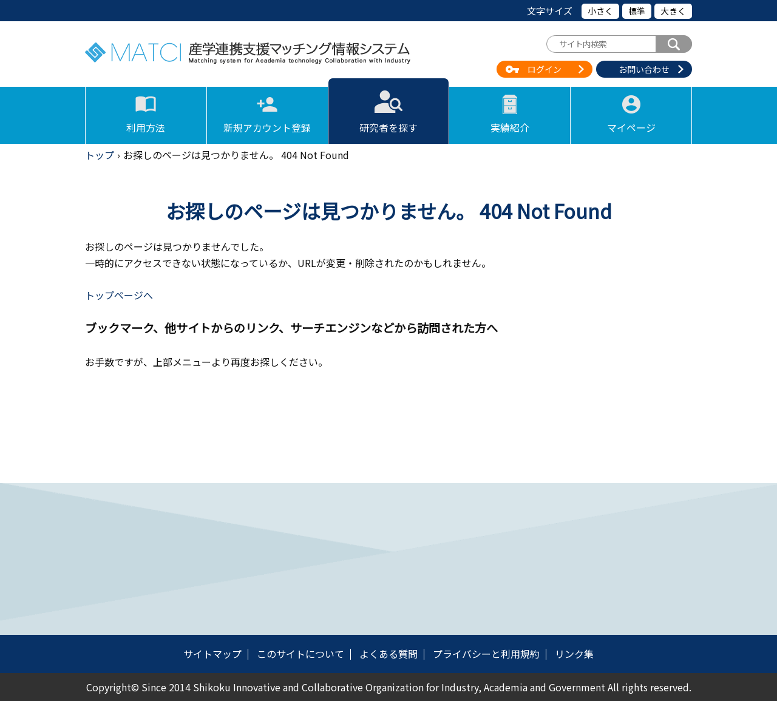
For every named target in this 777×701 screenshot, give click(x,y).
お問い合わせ (644, 69)
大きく (673, 11)
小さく (600, 11)
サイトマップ (212, 653)
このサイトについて (300, 653)
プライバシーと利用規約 (486, 653)
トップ (99, 154)
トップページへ (119, 295)
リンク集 (574, 653)
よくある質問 (388, 653)
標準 (636, 11)
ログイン (545, 69)
